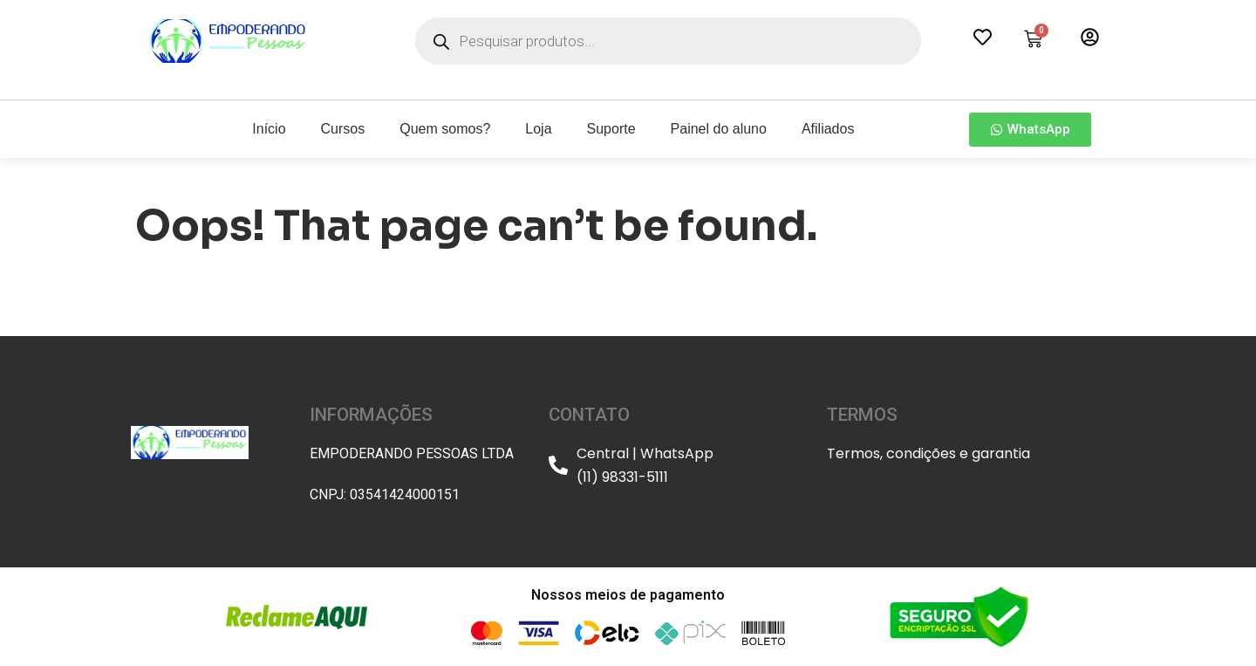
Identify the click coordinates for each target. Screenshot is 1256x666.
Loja (538, 128)
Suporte (611, 128)
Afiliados (828, 128)
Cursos (343, 128)
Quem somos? (444, 128)
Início (268, 128)
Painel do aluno (719, 128)
